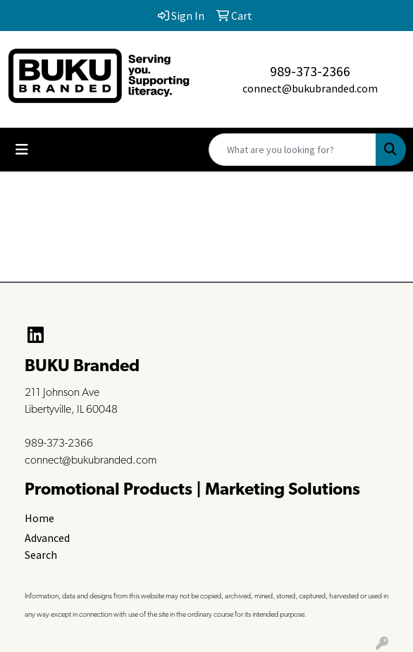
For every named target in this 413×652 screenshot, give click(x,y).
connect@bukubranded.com (310, 88)
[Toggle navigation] (22, 149)
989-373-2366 (310, 71)
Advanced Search (47, 546)
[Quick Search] (292, 149)
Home (39, 518)
